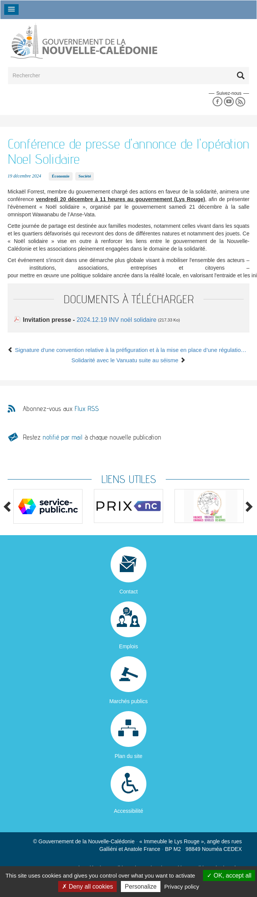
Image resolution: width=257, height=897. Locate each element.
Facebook (217, 102)
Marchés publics (128, 701)
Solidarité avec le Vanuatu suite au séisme (128, 360)
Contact (128, 591)
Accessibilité (128, 811)
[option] (48, 506)
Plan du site (128, 756)
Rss (240, 102)
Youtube (229, 102)
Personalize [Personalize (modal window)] (141, 886)
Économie (60, 176)
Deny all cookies (87, 886)
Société (84, 176)
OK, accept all (229, 875)
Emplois (128, 646)
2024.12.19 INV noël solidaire (117, 320)
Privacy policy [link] (181, 886)
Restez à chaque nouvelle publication (92, 437)
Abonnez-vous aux (61, 409)
